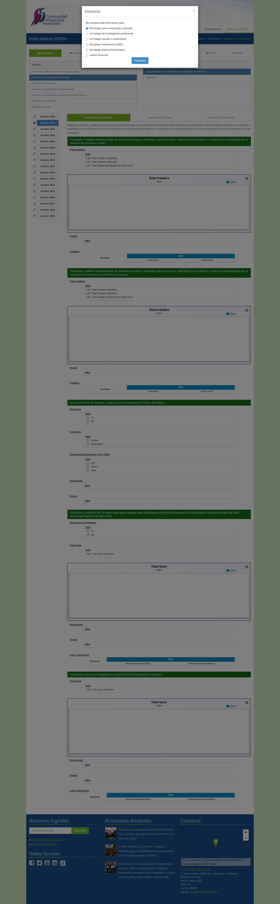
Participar (140, 60)
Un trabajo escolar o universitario (108, 38)
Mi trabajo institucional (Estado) (107, 49)
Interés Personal (99, 55)
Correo (232, 3)
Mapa (246, 3)
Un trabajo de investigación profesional (111, 33)
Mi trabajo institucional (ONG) (106, 44)
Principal (216, 3)
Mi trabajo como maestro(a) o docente (111, 28)
